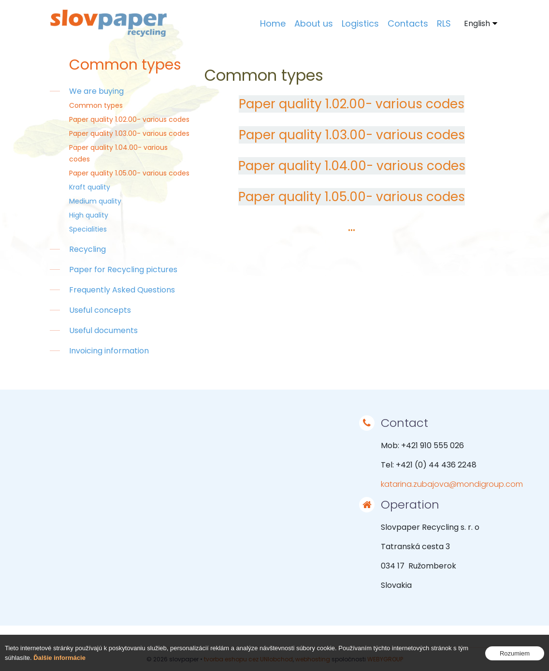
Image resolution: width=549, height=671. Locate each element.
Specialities (88, 229)
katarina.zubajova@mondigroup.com (452, 484)
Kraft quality (89, 187)
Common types (96, 105)
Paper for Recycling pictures (123, 269)
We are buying (96, 91)
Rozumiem (515, 653)
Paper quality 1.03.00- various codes (129, 133)
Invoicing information (109, 350)
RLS (444, 23)
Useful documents (103, 330)
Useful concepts (100, 310)
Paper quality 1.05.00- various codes (129, 173)
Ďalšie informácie (59, 657)
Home (273, 23)
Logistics (360, 23)
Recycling (87, 249)
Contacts (408, 23)
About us (313, 23)
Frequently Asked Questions (122, 289)
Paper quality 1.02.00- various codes (129, 119)
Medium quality (95, 201)
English (477, 23)
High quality (88, 215)
